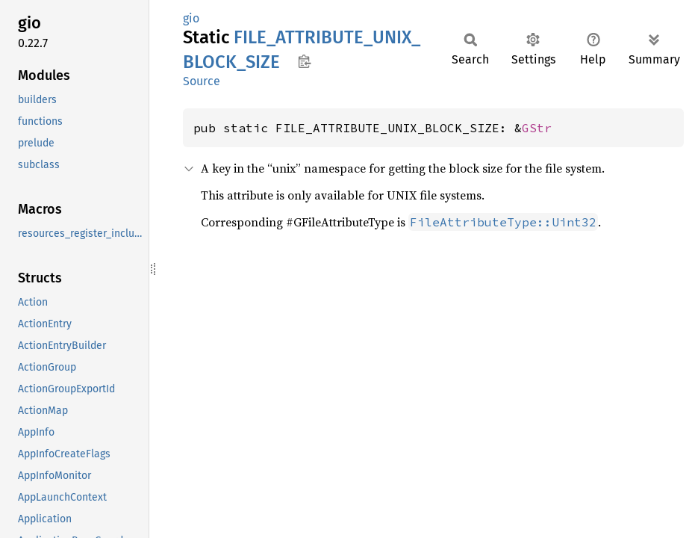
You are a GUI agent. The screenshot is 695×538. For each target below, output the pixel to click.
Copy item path (304, 61)
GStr (537, 127)
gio (191, 18)
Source (201, 81)
